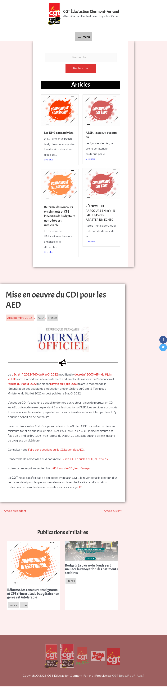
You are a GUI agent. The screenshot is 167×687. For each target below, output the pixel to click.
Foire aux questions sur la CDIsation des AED (56, 450)
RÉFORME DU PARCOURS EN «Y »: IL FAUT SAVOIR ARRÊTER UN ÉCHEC (101, 213)
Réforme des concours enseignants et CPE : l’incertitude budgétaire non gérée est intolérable (59, 216)
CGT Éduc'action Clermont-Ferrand (91, 11)
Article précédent (13, 511)
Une (24, 606)
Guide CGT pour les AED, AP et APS (84, 459)
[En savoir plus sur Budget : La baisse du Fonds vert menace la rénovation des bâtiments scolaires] (91, 551)
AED (41, 318)
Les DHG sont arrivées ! (59, 133)
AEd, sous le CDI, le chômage (71, 469)
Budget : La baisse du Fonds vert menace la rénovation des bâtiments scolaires (88, 570)
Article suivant (114, 511)
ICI (81, 487)
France (52, 318)
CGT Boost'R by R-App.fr (128, 676)
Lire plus (48, 160)
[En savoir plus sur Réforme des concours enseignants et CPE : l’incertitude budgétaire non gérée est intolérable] (33, 563)
